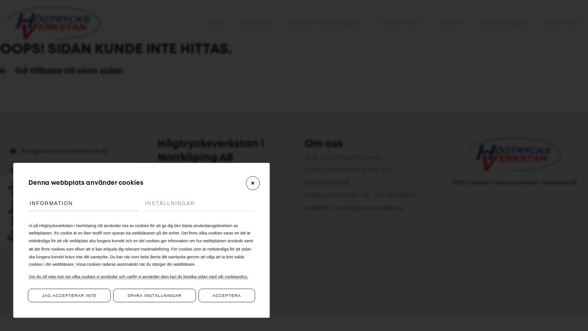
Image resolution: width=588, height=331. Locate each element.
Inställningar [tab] (170, 203)
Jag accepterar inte (69, 295)
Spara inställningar (154, 295)
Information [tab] (51, 203)
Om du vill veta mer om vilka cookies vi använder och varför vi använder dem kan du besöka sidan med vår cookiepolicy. (138, 276)
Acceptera (227, 295)
